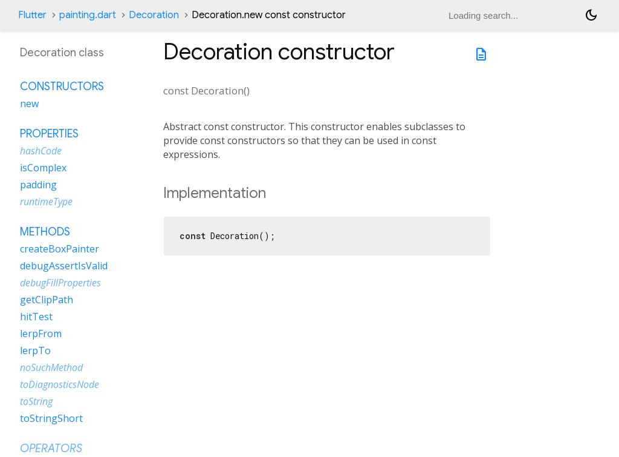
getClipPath (46, 299)
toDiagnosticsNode (59, 384)
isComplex (43, 167)
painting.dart (87, 15)
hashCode (41, 150)
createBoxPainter (59, 248)
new (29, 103)
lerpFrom (41, 333)
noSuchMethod (51, 367)
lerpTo (35, 350)
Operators (51, 448)
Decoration (154, 15)
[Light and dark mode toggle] (591, 15)
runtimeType (46, 201)
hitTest (36, 316)
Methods (45, 231)
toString (36, 401)
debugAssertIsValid (64, 265)
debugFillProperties (60, 282)
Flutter (32, 15)
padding (38, 184)
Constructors (62, 86)
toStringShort (51, 418)
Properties (49, 133)
